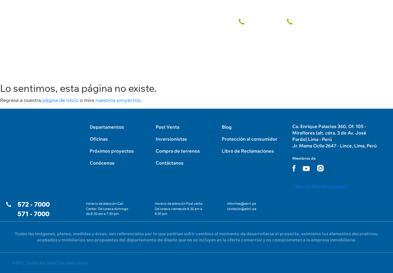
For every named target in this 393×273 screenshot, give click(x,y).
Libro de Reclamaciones (248, 151)
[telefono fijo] (259, 20)
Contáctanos (170, 163)
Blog (227, 127)
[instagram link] (320, 168)
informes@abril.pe (241, 203)
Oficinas (99, 139)
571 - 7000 (33, 214)
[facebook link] (293, 168)
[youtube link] (306, 168)
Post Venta (167, 127)
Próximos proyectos (112, 151)
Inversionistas (171, 139)
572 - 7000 (34, 204)
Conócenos (102, 163)
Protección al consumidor (249, 139)
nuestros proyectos (117, 100)
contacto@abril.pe (241, 209)
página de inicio (60, 100)
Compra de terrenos (178, 151)
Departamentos (107, 127)
